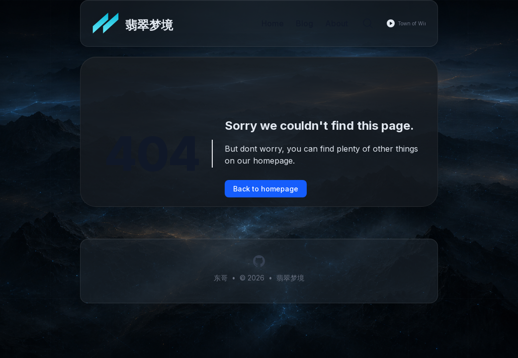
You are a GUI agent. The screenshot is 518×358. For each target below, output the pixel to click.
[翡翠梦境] (132, 23)
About (336, 23)
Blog (304, 23)
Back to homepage (265, 188)
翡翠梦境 (290, 277)
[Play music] (391, 23)
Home (272, 23)
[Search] (368, 23)
